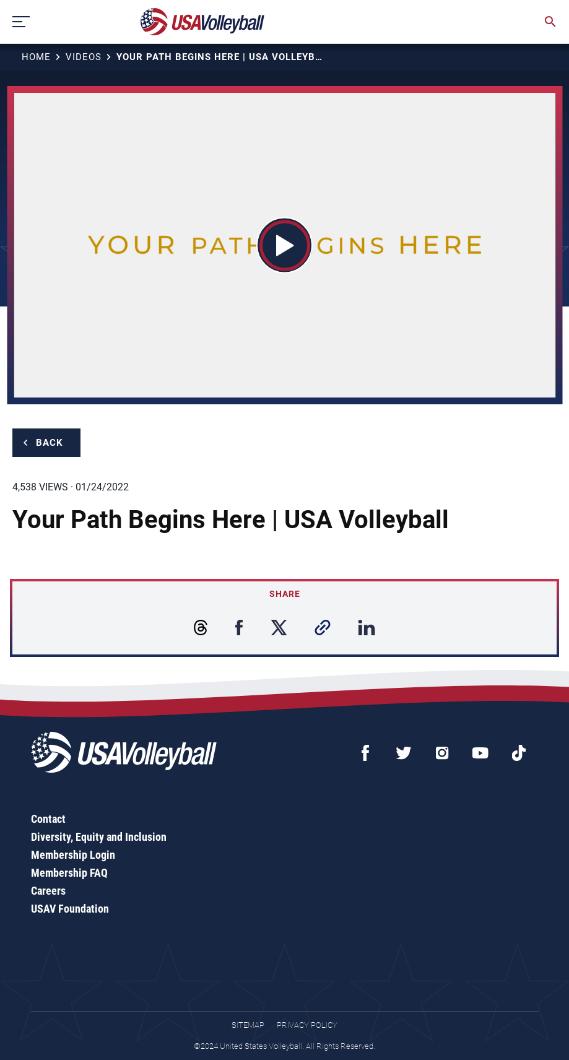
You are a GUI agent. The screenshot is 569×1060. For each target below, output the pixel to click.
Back (49, 442)
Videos (84, 57)
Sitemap (248, 1025)
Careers (48, 890)
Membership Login (73, 854)
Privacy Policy (307, 1025)
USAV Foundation (70, 908)
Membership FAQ (69, 872)
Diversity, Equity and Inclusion (99, 836)
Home (36, 57)
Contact (48, 818)
